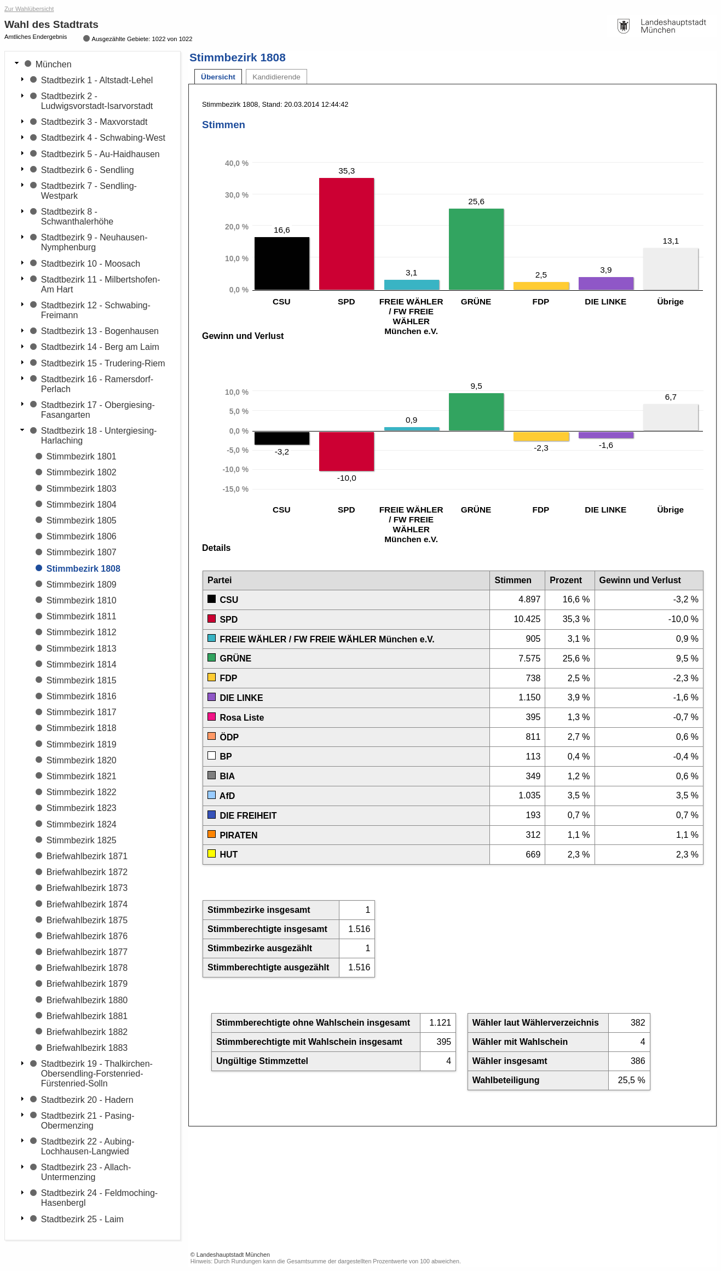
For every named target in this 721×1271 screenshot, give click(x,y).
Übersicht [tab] (218, 77)
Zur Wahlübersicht (29, 8)
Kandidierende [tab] (276, 77)
